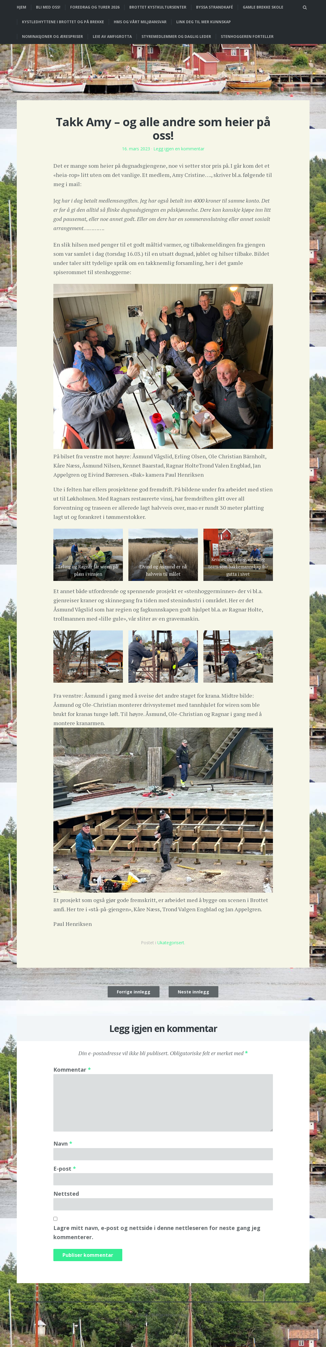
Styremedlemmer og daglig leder (176, 36)
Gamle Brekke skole (263, 7)
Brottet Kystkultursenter (157, 7)
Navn (62, 1143)
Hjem (21, 7)
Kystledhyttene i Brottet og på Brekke (63, 21)
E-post (64, 1168)
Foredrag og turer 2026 (95, 7)
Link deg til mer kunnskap (203, 21)
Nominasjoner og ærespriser (52, 36)
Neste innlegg (193, 992)
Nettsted (66, 1193)
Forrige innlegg (133, 992)
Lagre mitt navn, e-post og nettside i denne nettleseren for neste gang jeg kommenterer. (156, 1232)
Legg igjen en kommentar (178, 149)
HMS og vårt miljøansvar (140, 21)
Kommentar (72, 1069)
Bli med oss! (48, 7)
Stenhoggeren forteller (247, 36)
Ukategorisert (170, 942)
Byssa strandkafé (214, 7)
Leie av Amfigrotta (112, 36)
